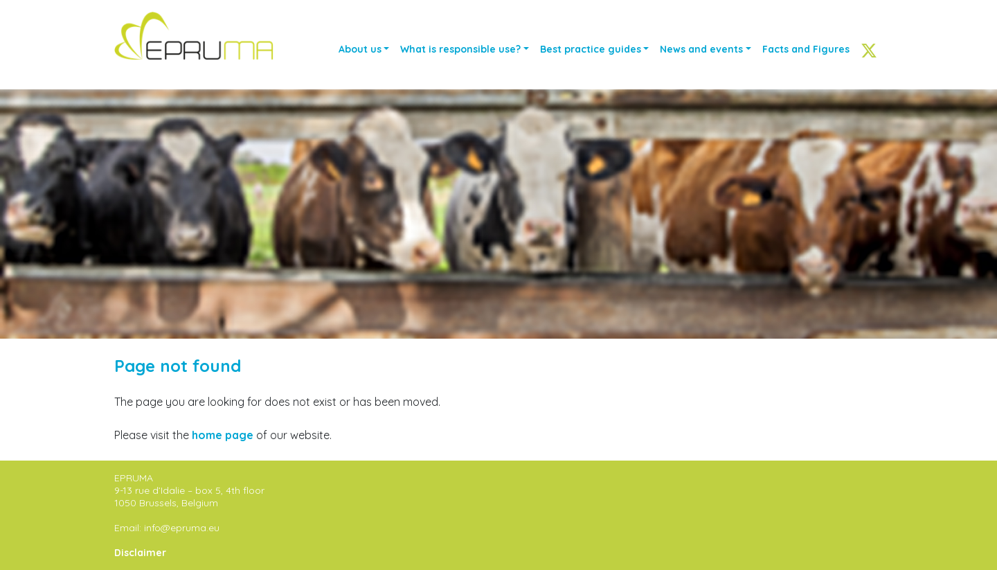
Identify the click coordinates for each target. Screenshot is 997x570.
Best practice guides (590, 49)
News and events (701, 49)
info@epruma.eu (181, 528)
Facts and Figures (806, 49)
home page (222, 435)
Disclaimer (140, 552)
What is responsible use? (460, 49)
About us (360, 49)
